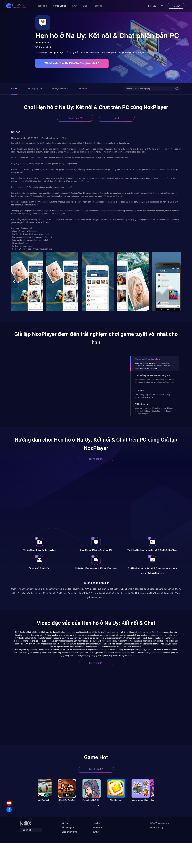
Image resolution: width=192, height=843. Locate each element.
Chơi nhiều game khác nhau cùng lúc (152, 375)
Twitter (96, 832)
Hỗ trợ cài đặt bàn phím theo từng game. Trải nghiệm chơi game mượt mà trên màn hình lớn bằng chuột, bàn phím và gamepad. (154, 366)
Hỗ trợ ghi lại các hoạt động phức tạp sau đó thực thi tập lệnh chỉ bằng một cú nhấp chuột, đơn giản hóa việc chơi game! (154, 411)
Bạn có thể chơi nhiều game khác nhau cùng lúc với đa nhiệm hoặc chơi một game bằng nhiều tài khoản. (155, 381)
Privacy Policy (156, 827)
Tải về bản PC (75, 118)
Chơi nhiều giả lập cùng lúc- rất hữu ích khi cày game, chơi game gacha (152, 396)
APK (116, 118)
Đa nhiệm (139, 390)
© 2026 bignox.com (159, 823)
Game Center (59, 6)
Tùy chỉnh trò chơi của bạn (147, 359)
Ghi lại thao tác (142, 404)
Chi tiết (14, 88)
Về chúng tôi (68, 827)
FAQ (74, 6)
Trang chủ (42, 6)
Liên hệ (96, 823)
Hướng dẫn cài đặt (60, 88)
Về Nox (65, 823)
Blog (85, 6)
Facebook (98, 6)
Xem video (82, 88)
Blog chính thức (69, 832)
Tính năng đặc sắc (35, 88)
